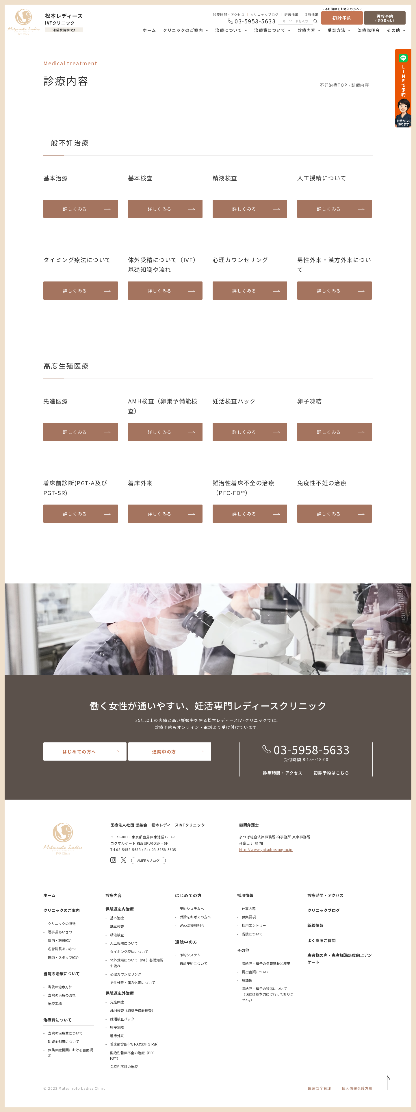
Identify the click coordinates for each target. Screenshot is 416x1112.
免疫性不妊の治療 (124, 1066)
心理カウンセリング (125, 974)
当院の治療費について (65, 1033)
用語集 (247, 980)
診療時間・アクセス (229, 14)
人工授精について (124, 943)
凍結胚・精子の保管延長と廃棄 (266, 963)
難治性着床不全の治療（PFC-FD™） (133, 1055)
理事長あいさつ (60, 931)
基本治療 (117, 917)
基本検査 (117, 926)
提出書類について (256, 971)
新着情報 (291, 14)
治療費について (269, 30)
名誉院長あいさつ (62, 948)
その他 (393, 30)
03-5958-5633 (306, 749)
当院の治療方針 (60, 986)
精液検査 (117, 934)
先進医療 (117, 1001)
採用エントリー (254, 925)
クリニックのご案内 (183, 30)
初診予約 (342, 16)
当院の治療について (61, 973)
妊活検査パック (122, 1018)
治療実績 (55, 1003)
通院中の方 (164, 751)
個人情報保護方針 (357, 1088)
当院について (252, 933)
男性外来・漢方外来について (132, 982)
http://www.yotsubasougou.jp (266, 849)
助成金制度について (63, 1041)
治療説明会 (369, 30)
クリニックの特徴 (62, 923)
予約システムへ (192, 908)
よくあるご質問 (321, 940)
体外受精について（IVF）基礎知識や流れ (136, 962)
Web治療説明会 (192, 925)
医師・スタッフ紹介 (63, 957)
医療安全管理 (319, 1088)
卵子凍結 (117, 1027)
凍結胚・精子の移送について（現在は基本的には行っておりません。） (268, 994)
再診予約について (193, 963)
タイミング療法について (129, 951)
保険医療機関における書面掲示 (70, 1052)
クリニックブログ (264, 14)
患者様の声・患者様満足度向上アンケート (339, 958)
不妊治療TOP (333, 85)
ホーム (149, 30)
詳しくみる (75, 209)
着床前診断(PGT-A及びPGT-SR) (134, 1043)
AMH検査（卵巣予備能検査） (132, 1010)
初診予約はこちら (331, 773)
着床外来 (117, 1035)
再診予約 (385, 18)
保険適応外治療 (119, 993)
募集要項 (249, 916)
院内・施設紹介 (60, 940)
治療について (228, 30)
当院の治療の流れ (62, 995)
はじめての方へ (79, 751)
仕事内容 (249, 908)
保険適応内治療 (119, 909)
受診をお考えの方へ (195, 916)
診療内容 (306, 30)
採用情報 (311, 14)
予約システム (190, 954)
